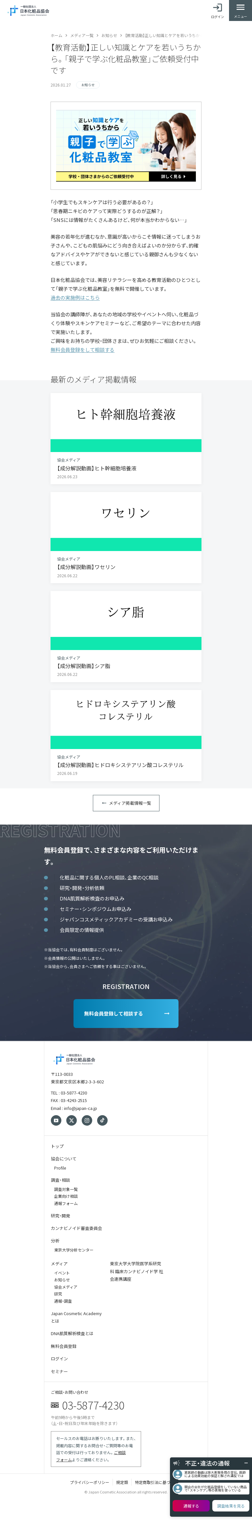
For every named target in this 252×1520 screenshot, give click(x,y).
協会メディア (65, 1287)
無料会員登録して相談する (113, 1013)
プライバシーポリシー (89, 1482)
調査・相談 (60, 1180)
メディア (59, 1263)
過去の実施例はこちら (75, 297)
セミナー (59, 1371)
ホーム (56, 35)
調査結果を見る (231, 1506)
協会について (63, 1158)
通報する (191, 1506)
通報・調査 (63, 1301)
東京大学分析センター (74, 1250)
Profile (60, 1168)
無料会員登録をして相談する (83, 349)
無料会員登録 (63, 1346)
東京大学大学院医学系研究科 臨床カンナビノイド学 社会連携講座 (136, 1271)
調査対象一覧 (66, 1189)
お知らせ (109, 35)
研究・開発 (60, 1216)
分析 (55, 1240)
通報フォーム (66, 1203)
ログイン (59, 1358)
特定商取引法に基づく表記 (158, 1482)
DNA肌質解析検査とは (72, 1333)
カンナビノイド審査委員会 (76, 1228)
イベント (62, 1272)
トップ (57, 1146)
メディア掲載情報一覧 (130, 803)
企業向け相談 (66, 1196)
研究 (58, 1293)
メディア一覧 (82, 35)
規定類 (122, 1482)
